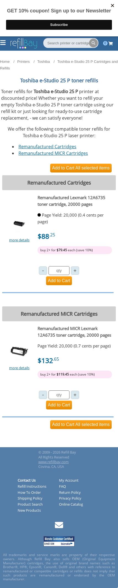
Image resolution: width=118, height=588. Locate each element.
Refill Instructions (32, 486)
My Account (69, 480)
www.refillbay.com (53, 461)
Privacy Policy (70, 498)
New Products (29, 510)
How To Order (29, 492)
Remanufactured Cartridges (47, 147)
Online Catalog (71, 504)
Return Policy (70, 492)
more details (19, 240)
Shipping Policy (30, 498)
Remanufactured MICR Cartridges (53, 153)
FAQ (62, 486)
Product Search (30, 504)
